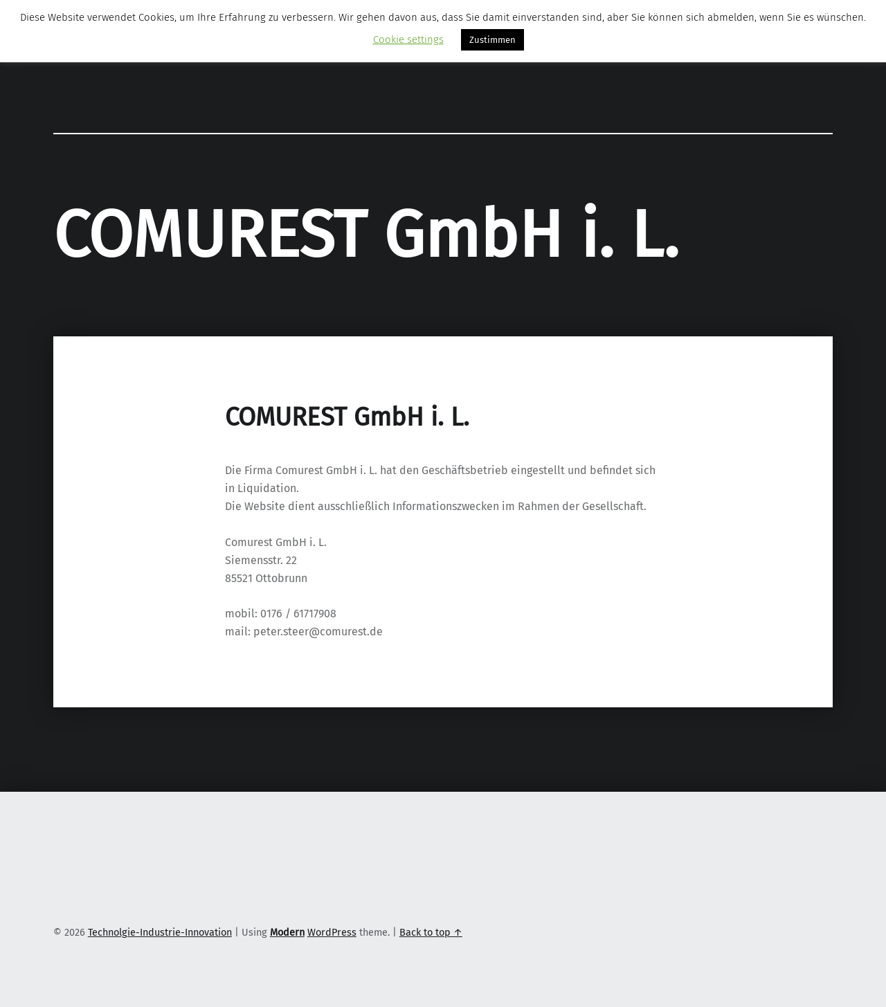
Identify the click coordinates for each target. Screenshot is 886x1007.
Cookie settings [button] (408, 39)
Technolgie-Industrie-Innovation (160, 932)
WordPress (331, 932)
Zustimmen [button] (492, 40)
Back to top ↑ (430, 932)
